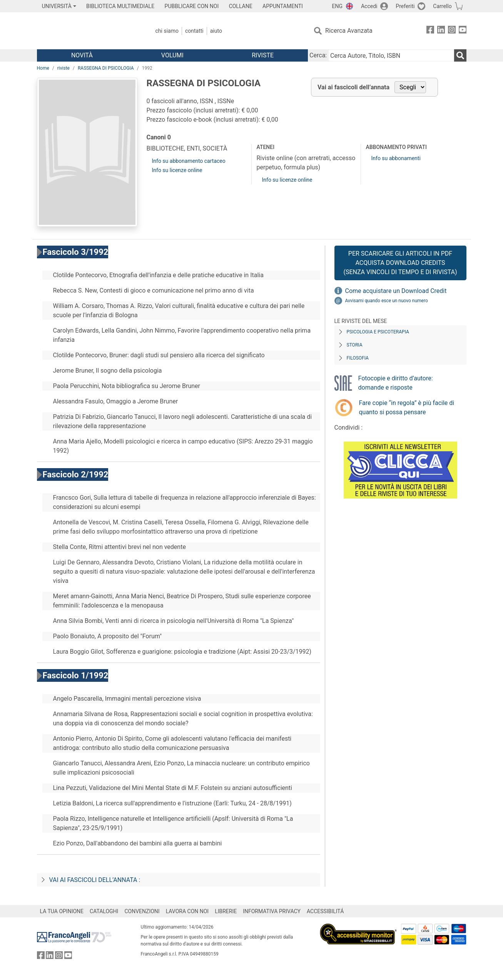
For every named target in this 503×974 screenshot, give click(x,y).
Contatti (194, 31)
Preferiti (405, 6)
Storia (355, 345)
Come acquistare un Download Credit (396, 291)
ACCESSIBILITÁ (325, 911)
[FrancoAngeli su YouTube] (462, 31)
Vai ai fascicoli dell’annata (353, 87)
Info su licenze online (177, 170)
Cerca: (318, 55)
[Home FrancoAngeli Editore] (88, 30)
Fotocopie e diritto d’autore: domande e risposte (395, 383)
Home (43, 68)
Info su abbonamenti (395, 158)
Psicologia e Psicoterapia (378, 332)
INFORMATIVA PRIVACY (272, 911)
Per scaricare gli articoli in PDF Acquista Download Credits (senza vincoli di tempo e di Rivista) (400, 263)
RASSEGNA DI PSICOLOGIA (106, 68)
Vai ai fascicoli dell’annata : (94, 880)
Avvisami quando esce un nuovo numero (386, 300)
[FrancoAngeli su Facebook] (430, 31)
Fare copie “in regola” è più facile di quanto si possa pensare (407, 407)
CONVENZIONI (141, 911)
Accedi (369, 6)
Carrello (442, 6)
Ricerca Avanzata (349, 30)
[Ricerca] (460, 55)
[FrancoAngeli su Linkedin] (441, 31)
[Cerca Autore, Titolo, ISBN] (391, 55)
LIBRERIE (226, 911)
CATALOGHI (104, 911)
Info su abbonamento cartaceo (189, 161)
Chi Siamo (167, 31)
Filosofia (358, 358)
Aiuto (216, 31)
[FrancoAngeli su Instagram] (452, 31)
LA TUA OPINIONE (62, 911)
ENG (337, 6)
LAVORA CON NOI (187, 911)
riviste (63, 68)
